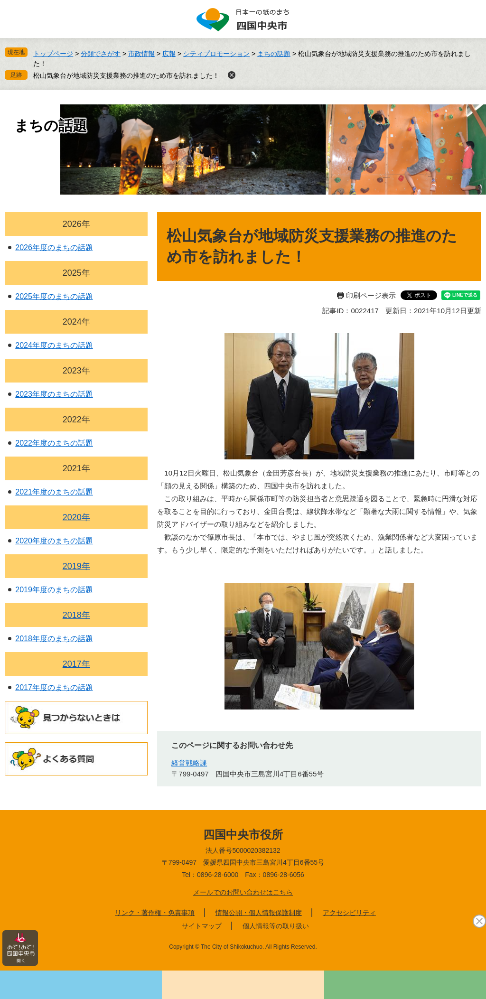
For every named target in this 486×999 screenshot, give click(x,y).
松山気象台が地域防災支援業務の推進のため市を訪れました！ (126, 75)
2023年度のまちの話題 (54, 394)
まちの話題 (273, 53)
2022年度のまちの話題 (54, 443)
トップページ (53, 53)
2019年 (76, 566)
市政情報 (141, 53)
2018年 (76, 615)
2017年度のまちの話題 (54, 687)
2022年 (76, 419)
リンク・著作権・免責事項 (155, 912)
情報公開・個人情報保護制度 (258, 912)
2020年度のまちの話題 (54, 541)
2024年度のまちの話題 (54, 345)
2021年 (76, 468)
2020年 (76, 517)
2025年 (76, 273)
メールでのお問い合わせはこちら (243, 892)
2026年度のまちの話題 (54, 247)
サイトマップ (202, 926)
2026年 (76, 224)
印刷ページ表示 (371, 295)
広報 (169, 53)
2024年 (76, 322)
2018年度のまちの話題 (54, 639)
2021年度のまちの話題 (54, 492)
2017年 (76, 664)
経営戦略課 (189, 763)
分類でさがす (101, 53)
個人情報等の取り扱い (276, 926)
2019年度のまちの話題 (54, 590)
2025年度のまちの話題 (54, 296)
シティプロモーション (216, 53)
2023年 (76, 370)
